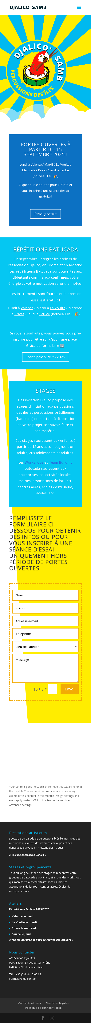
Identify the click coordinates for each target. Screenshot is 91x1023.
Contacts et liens (29, 1003)
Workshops (34, 462)
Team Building (61, 462)
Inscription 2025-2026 (45, 357)
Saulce (44, 314)
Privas (19, 314)
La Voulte (57, 308)
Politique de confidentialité (43, 1008)
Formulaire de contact (22, 978)
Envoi (69, 689)
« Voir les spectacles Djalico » (27, 855)
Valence (27, 308)
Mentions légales (57, 1003)
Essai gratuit (45, 213)
